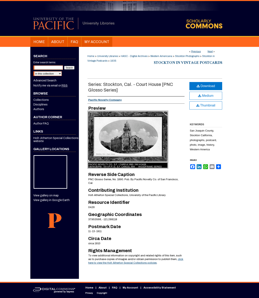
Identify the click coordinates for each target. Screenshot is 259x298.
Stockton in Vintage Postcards (188, 63)
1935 (113, 60)
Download (206, 86)
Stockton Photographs (187, 56)
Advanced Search (44, 80)
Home (90, 56)
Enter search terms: (44, 62)
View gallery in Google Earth (51, 200)
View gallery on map (46, 195)
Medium (205, 95)
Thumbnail (205, 105)
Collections (41, 99)
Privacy (89, 293)
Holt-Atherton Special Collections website (56, 140)
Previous (196, 51)
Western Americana (161, 56)
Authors (38, 109)
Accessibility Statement (159, 287)
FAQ (114, 287)
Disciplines (40, 104)
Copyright (102, 293)
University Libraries (107, 56)
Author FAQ (41, 123)
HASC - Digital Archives (134, 56)
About (103, 287)
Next (210, 51)
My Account (130, 287)
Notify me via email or (50, 85)
